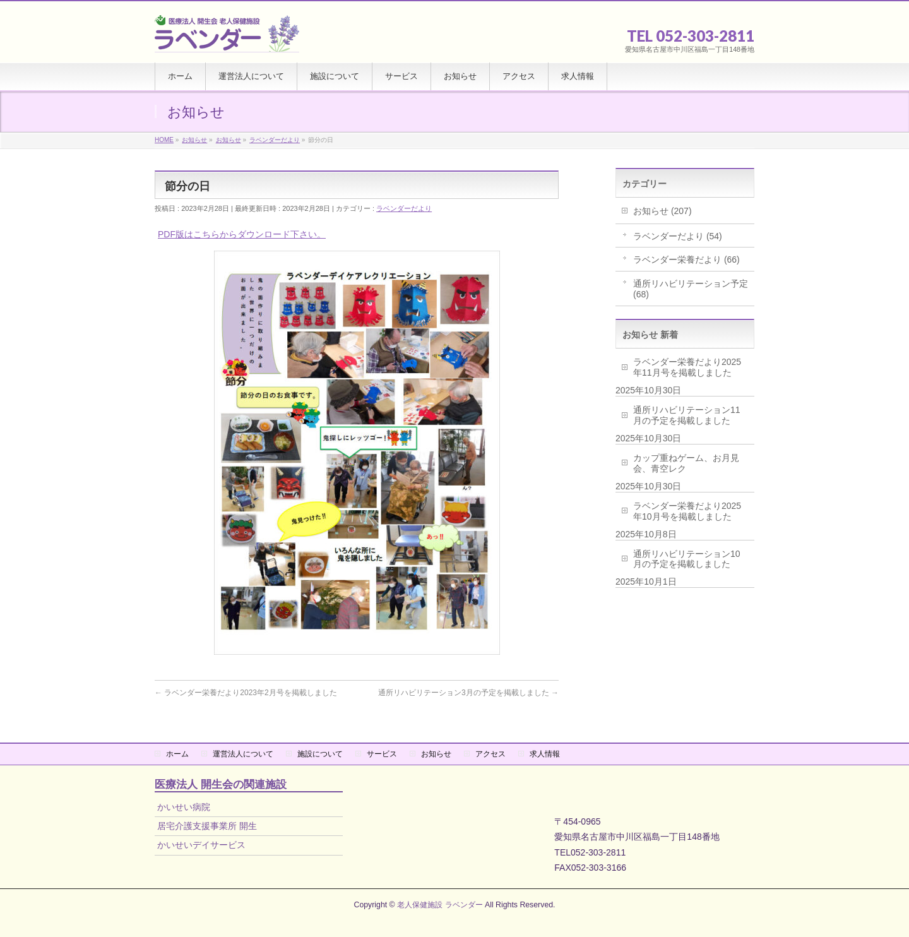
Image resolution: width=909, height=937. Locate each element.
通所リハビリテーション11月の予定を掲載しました (686, 415)
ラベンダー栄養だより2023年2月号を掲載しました (246, 692)
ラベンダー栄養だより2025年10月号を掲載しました (687, 511)
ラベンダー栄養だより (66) (686, 259)
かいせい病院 (183, 807)
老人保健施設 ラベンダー (439, 904)
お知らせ (436, 753)
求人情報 (545, 753)
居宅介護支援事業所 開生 (207, 826)
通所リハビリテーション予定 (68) (690, 288)
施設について (320, 753)
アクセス (490, 753)
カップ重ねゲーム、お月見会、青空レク (686, 463)
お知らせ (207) (662, 211)
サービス (382, 753)
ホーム (177, 753)
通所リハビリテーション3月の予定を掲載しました (468, 692)
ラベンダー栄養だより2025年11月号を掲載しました (687, 367)
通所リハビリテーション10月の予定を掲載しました (686, 559)
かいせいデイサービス (201, 845)
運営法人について (243, 753)
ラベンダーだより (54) (677, 236)
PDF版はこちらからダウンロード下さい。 (242, 234)
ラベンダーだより (404, 208)
